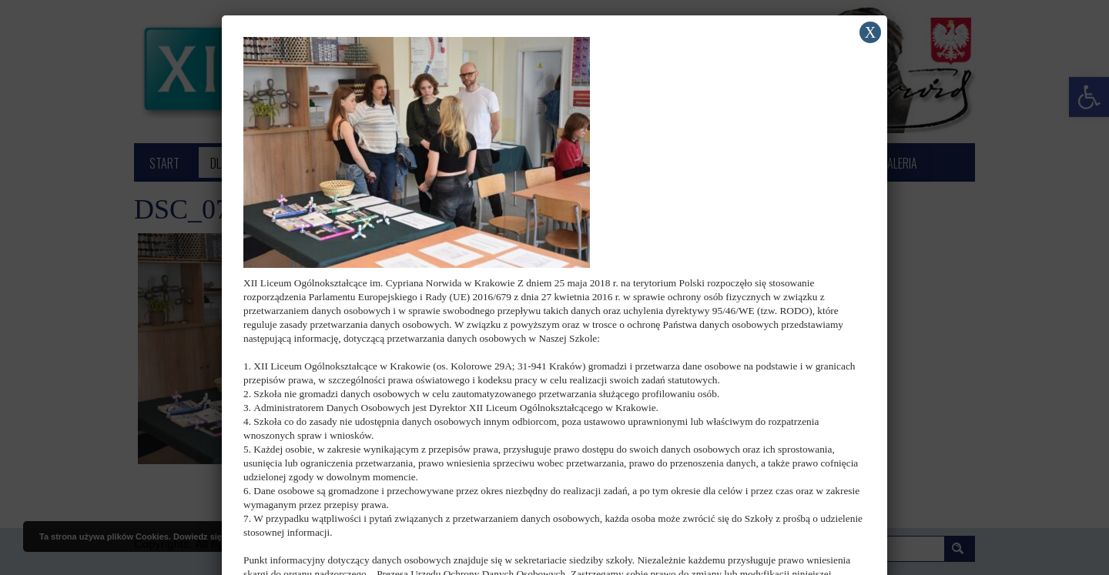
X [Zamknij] (870, 32)
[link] (416, 151)
